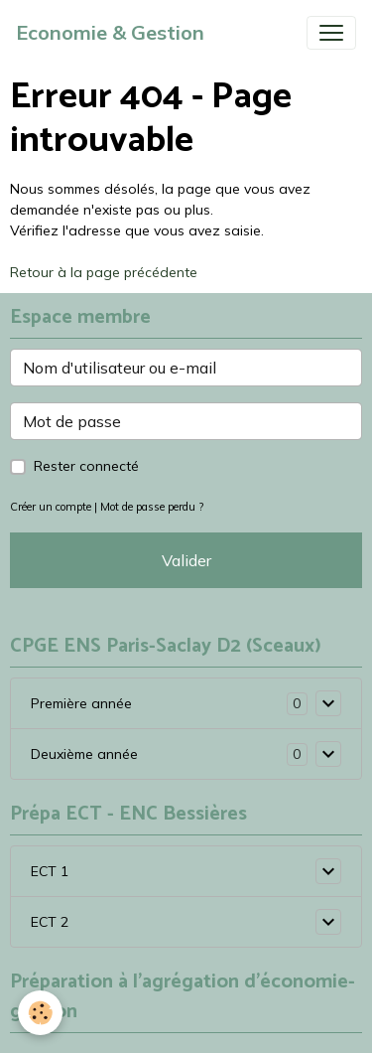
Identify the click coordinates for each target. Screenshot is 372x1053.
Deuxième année (84, 754)
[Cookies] (40, 1012)
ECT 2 (49, 922)
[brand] (110, 33)
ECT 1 (49, 871)
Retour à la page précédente (103, 272)
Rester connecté (86, 466)
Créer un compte (50, 507)
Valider (186, 560)
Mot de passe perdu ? (151, 507)
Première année (81, 703)
